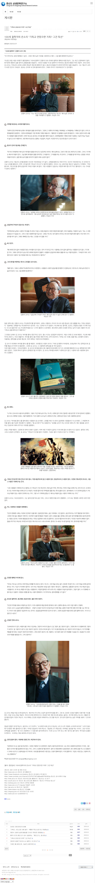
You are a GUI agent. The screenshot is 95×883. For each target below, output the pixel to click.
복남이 (71, 826)
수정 (75, 809)
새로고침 (88, 848)
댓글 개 (9, 812)
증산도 (8, 799)
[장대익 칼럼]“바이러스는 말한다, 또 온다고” (24, 841)
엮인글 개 (16, 812)
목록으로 (88, 809)
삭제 (83, 809)
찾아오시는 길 (15, 867)
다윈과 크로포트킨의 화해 (18, 827)
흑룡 (71, 832)
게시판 (11, 12)
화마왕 (71, 829)
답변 (79, 809)
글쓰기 (6, 848)
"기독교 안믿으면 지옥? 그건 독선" (20, 838)
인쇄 (74, 31)
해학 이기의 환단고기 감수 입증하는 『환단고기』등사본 (27, 835)
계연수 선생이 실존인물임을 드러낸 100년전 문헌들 (26, 832)
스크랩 (79, 31)
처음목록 (82, 848)
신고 (70, 31)
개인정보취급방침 (25, 867)
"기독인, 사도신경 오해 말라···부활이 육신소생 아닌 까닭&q (28, 829)
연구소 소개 (6, 867)
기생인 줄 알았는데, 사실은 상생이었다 (22, 844)
